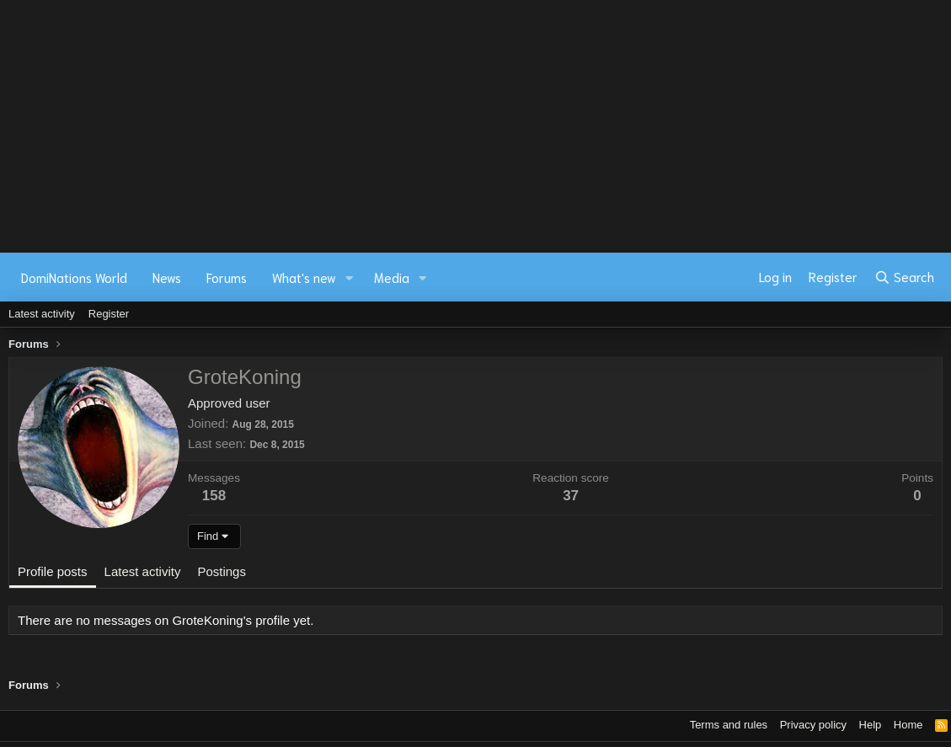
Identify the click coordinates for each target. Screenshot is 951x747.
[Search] (904, 277)
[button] (349, 277)
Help (870, 724)
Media (391, 277)
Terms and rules (728, 724)
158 (214, 496)
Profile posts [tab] (53, 571)
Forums (226, 277)
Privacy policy (813, 724)
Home (908, 724)
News (166, 277)
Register (108, 313)
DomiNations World (74, 277)
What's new (304, 277)
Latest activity (41, 313)
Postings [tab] (221, 571)
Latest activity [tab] (142, 571)
